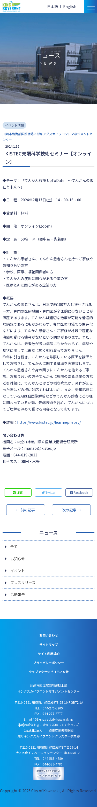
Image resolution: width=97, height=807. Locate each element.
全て (14, 546)
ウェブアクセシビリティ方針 (49, 671)
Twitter (48, 492)
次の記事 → (71, 509)
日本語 (52, 6)
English (69, 6)
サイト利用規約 (48, 653)
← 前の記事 (25, 509)
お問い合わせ (48, 635)
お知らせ (17, 558)
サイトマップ (48, 644)
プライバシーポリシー (48, 662)
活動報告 (17, 594)
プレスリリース (22, 582)
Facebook (79, 492)
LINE (18, 492)
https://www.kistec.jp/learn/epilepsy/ (49, 422)
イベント (17, 570)
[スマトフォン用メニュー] (90, 6)
